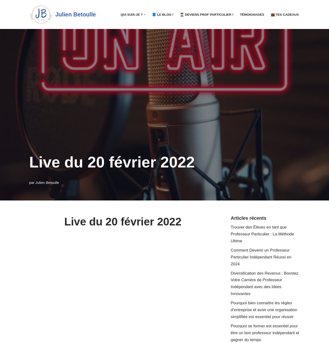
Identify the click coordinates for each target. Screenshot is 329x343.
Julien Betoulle (47, 183)
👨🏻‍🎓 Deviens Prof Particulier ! (206, 14)
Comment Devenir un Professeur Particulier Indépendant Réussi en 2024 (261, 257)
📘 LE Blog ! (163, 14)
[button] (145, 14)
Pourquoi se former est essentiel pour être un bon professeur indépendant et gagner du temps (265, 333)
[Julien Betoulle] (62, 14)
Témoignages (252, 14)
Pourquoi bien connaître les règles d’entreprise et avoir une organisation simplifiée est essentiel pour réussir (264, 310)
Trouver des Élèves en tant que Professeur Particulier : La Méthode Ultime (262, 234)
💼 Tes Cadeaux (285, 14)
